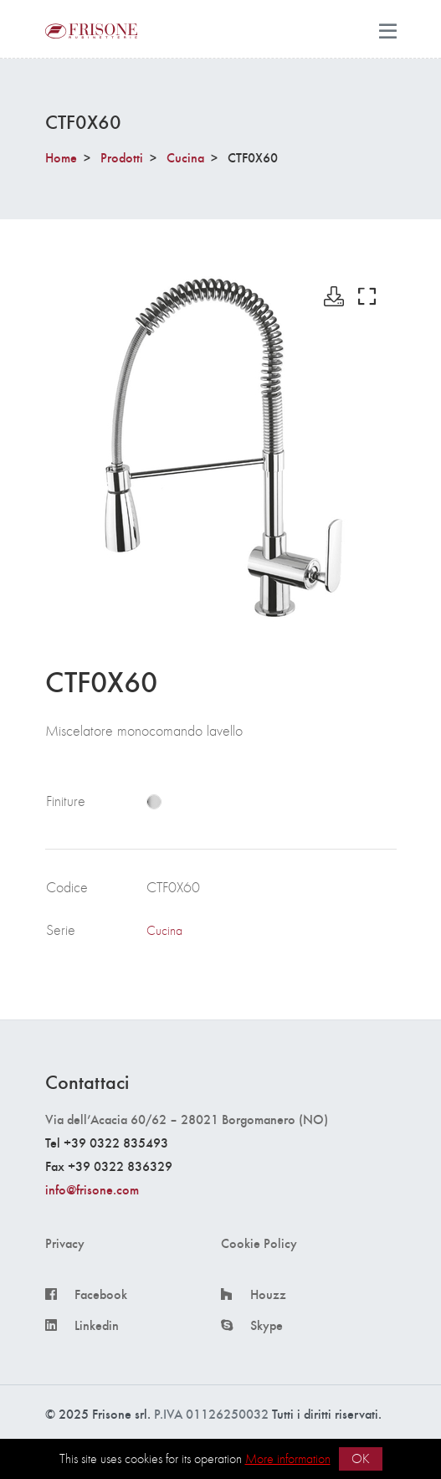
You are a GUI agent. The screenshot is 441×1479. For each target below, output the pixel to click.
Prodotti (121, 157)
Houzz (268, 1294)
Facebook (100, 1294)
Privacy (65, 1243)
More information (288, 1458)
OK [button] (360, 1458)
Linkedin (96, 1325)
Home (61, 157)
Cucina (185, 157)
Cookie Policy (259, 1243)
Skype (266, 1325)
